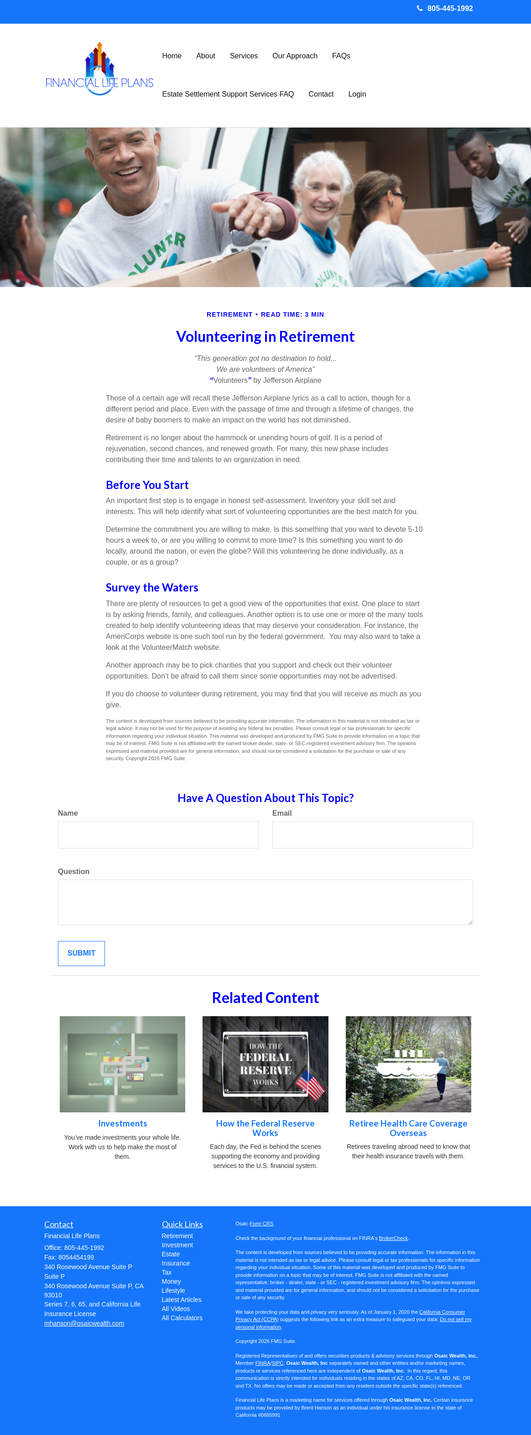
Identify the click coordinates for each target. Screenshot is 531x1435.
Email (282, 813)
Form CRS (261, 1223)
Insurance (176, 1263)
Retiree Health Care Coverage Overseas (408, 1128)
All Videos (176, 1308)
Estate (171, 1254)
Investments (122, 1123)
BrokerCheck (393, 1238)
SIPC (278, 1363)
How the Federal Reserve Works (265, 1128)
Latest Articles (182, 1299)
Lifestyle (173, 1290)
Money (171, 1281)
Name (68, 813)
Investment (177, 1245)
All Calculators (182, 1318)
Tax (167, 1272)
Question (73, 871)
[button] (206, 56)
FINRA (263, 1363)
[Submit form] (81, 953)
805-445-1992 (445, 8)
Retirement (177, 1236)
